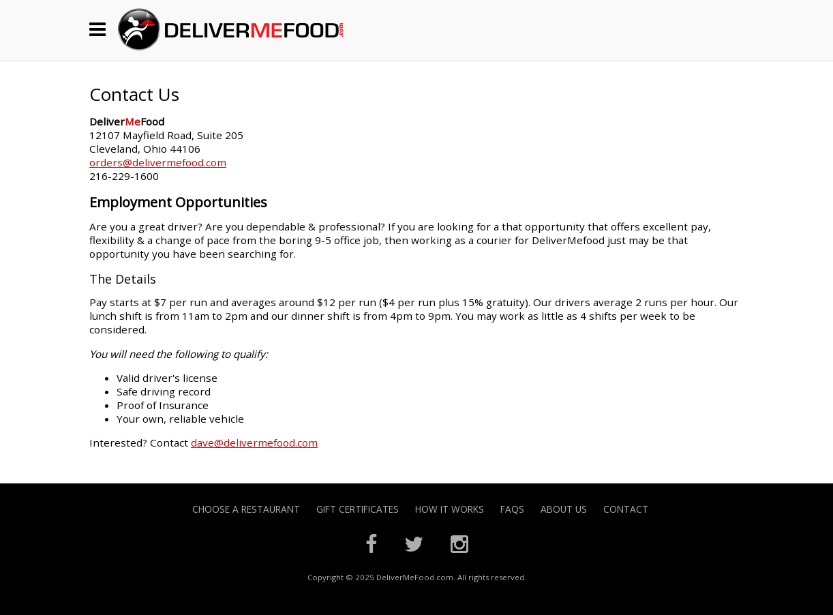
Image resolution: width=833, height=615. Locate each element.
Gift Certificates (357, 508)
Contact (625, 508)
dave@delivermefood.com (254, 442)
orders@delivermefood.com (157, 162)
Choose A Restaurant (246, 508)
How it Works (449, 508)
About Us (564, 508)
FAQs (512, 508)
